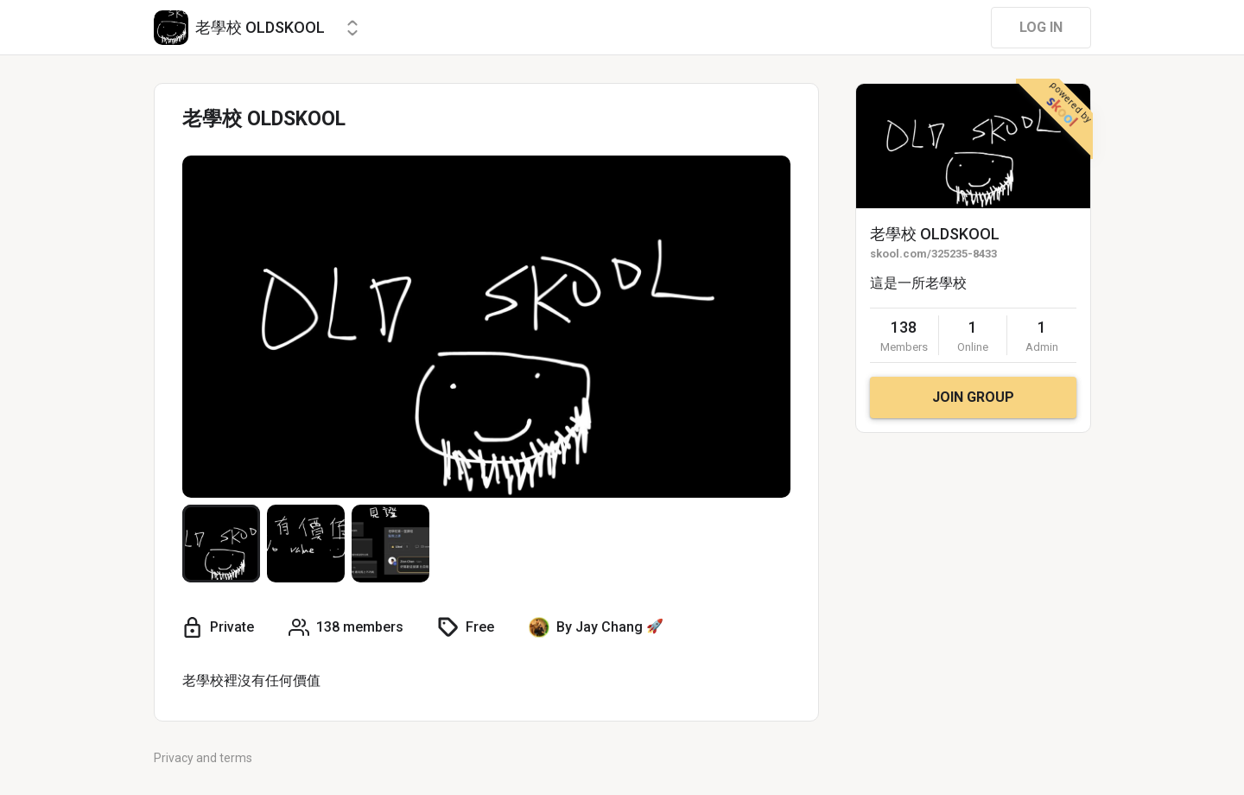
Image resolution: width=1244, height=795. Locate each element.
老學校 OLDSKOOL (935, 234)
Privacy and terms (203, 758)
